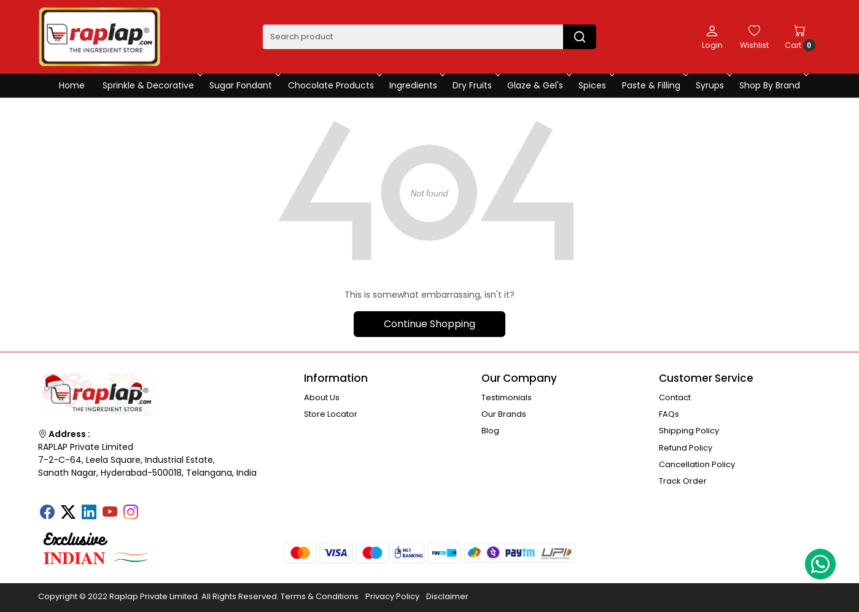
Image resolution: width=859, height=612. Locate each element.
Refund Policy (685, 448)
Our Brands (503, 414)
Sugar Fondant (243, 85)
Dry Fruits (475, 85)
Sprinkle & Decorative (151, 85)
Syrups (713, 85)
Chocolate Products (334, 85)
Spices (595, 85)
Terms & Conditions (320, 596)
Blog (490, 430)
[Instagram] (131, 513)
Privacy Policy (392, 596)
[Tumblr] (151, 508)
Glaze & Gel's (538, 85)
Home (72, 85)
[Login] (712, 37)
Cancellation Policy (697, 464)
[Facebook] (47, 513)
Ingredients (416, 85)
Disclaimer (447, 596)
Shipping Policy (689, 430)
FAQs (669, 414)
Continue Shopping (429, 324)
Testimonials (506, 397)
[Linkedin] (89, 513)
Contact (675, 397)
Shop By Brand (772, 85)
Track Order (683, 481)
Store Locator (330, 414)
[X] (68, 513)
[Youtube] (110, 513)
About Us (322, 397)
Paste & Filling (654, 85)
